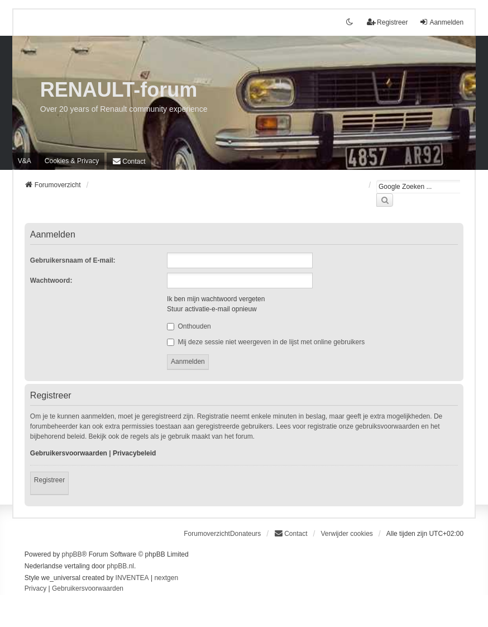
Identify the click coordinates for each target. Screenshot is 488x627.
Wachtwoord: (51, 280)
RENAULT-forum (118, 89)
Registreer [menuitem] (387, 22)
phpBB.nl (120, 566)
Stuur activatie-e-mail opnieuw (212, 309)
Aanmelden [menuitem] (441, 22)
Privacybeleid (134, 453)
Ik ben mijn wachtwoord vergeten (216, 299)
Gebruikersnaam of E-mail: (73, 260)
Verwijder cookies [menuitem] (346, 534)
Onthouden (189, 326)
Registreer (49, 480)
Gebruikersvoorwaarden (68, 453)
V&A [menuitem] (24, 161)
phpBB (72, 554)
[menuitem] (71, 161)
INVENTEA (132, 578)
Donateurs (245, 534)
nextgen (166, 578)
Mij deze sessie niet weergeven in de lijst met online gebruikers (266, 342)
